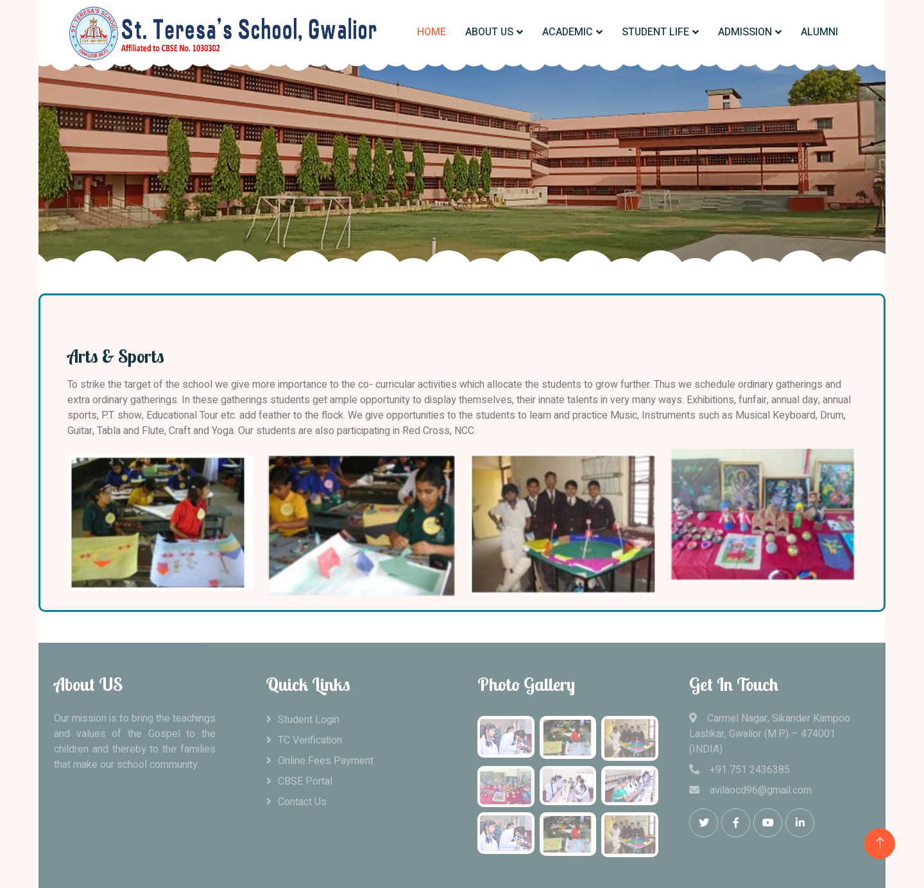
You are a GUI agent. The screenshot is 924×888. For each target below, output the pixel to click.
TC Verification (310, 740)
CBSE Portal (305, 781)
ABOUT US (489, 32)
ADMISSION (745, 32)
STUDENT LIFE (655, 32)
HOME (431, 32)
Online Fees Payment (325, 761)
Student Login (308, 719)
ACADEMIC (567, 32)
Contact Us (302, 802)
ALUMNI (819, 32)
